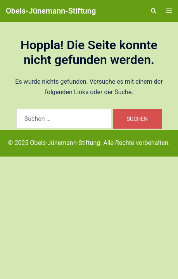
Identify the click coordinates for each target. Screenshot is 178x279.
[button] (153, 11)
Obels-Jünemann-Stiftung (51, 11)
